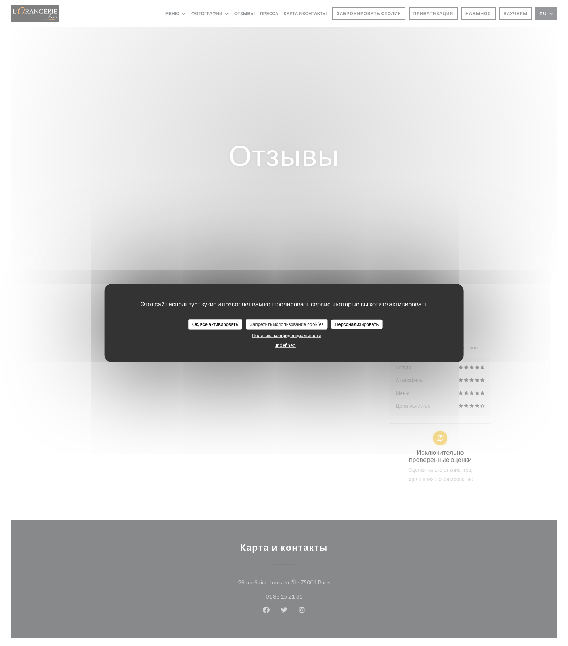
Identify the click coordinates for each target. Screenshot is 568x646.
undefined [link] (285, 345)
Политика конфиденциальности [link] (286, 335)
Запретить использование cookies (286, 324)
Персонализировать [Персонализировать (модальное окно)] (357, 324)
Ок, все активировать (215, 324)
